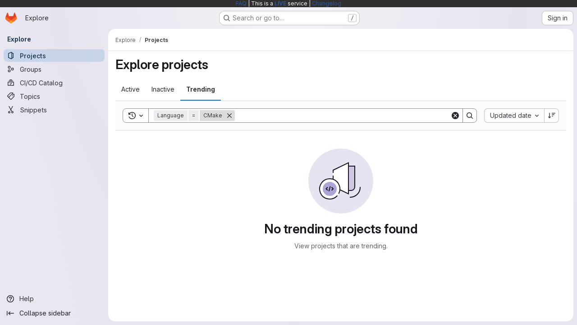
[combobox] (514, 115)
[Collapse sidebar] (54, 313)
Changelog (326, 3)
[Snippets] (54, 109)
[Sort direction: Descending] (552, 115)
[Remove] (229, 115)
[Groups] (54, 69)
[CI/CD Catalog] (54, 82)
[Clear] (455, 115)
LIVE (280, 3)
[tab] (130, 89)
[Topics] (54, 96)
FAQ (241, 3)
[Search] (343, 115)
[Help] (54, 298)
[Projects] (54, 55)
